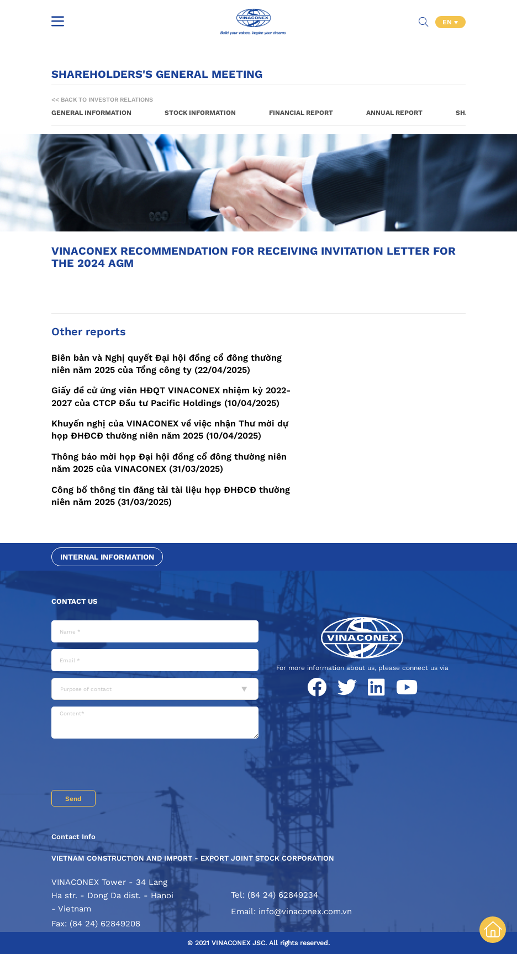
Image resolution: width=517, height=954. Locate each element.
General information (91, 113)
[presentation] (135, 765)
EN (448, 22)
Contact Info (73, 836)
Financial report (301, 113)
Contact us (74, 601)
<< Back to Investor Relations (102, 99)
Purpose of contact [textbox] (86, 689)
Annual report (394, 113)
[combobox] (154, 689)
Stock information (200, 113)
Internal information (107, 556)
